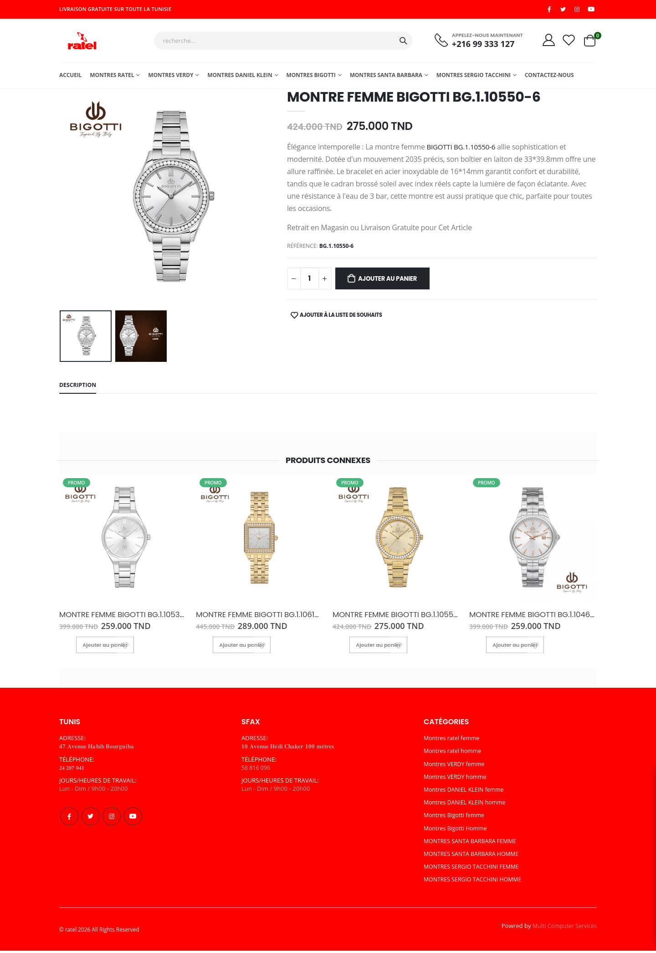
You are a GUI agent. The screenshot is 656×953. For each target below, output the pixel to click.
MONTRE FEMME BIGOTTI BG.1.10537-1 (118, 618)
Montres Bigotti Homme (457, 830)
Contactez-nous (549, 78)
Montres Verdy (170, 78)
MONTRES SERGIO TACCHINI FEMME (474, 869)
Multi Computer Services (562, 928)
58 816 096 (256, 770)
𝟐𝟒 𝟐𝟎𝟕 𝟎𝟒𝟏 (73, 770)
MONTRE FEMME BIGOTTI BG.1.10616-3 (255, 618)
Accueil (70, 78)
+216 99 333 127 (478, 45)
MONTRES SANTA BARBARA (386, 78)
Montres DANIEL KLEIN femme (466, 792)
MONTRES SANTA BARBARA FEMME (473, 844)
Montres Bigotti (310, 78)
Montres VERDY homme (457, 779)
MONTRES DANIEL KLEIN (239, 78)
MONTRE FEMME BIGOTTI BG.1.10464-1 (528, 618)
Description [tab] (78, 388)
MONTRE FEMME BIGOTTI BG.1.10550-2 (393, 618)
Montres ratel (112, 78)
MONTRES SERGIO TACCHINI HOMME (475, 882)
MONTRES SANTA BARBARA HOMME (474, 856)
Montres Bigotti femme (456, 818)
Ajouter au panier (392, 281)
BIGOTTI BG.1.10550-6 (463, 149)
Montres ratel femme (453, 741)
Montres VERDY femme (456, 766)
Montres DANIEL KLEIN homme (467, 805)
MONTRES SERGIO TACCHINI (473, 78)
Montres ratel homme (454, 753)
